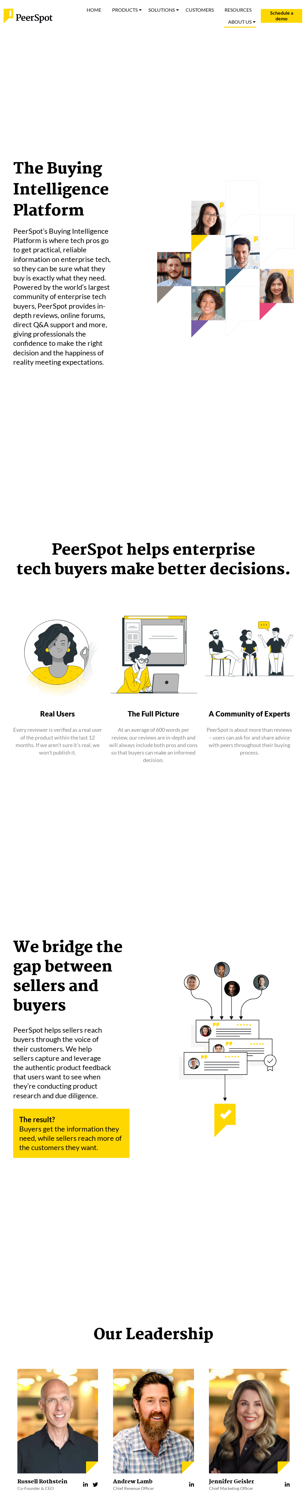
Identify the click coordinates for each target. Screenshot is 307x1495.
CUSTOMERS (200, 10)
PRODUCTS (125, 10)
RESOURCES (238, 10)
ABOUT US (240, 22)
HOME (94, 10)
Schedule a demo (281, 16)
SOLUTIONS (161, 10)
